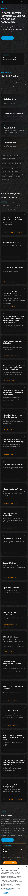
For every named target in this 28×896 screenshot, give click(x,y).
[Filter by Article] (9, 209)
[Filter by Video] (15, 209)
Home (18, 1)
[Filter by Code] (2, 209)
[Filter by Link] (12, 209)
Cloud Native (17, 205)
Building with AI (14, 202)
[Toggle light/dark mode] (22, 2)
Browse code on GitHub (10, 43)
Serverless (6, 205)
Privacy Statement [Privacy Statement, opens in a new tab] (7, 889)
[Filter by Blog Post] (5, 209)
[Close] (26, 866)
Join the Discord (7, 38)
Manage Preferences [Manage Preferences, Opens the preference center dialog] (6, 893)
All (4, 202)
